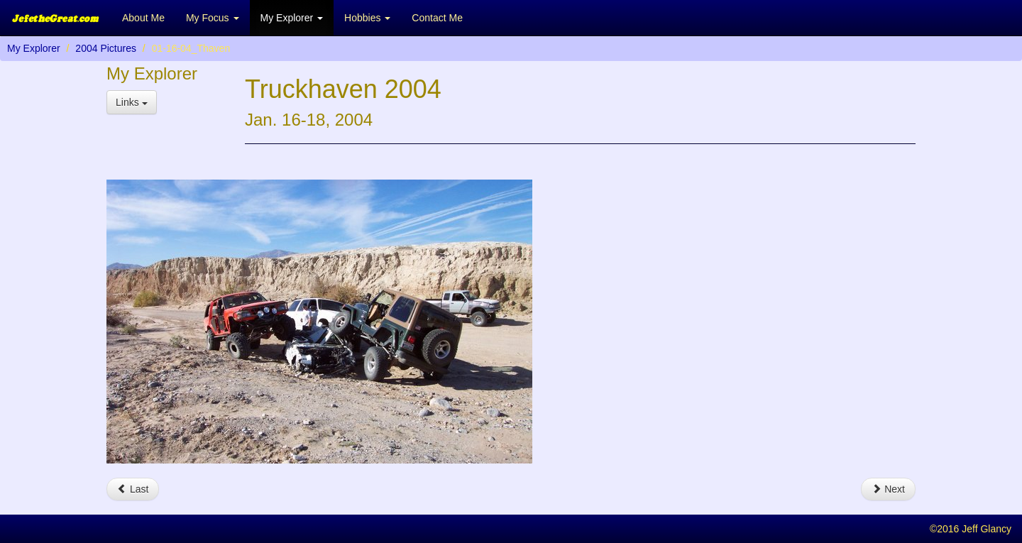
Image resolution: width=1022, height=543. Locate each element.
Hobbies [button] (367, 17)
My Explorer (33, 48)
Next (888, 489)
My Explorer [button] (292, 17)
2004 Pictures (105, 48)
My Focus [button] (212, 17)
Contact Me (437, 17)
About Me (143, 17)
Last (132, 489)
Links (132, 102)
